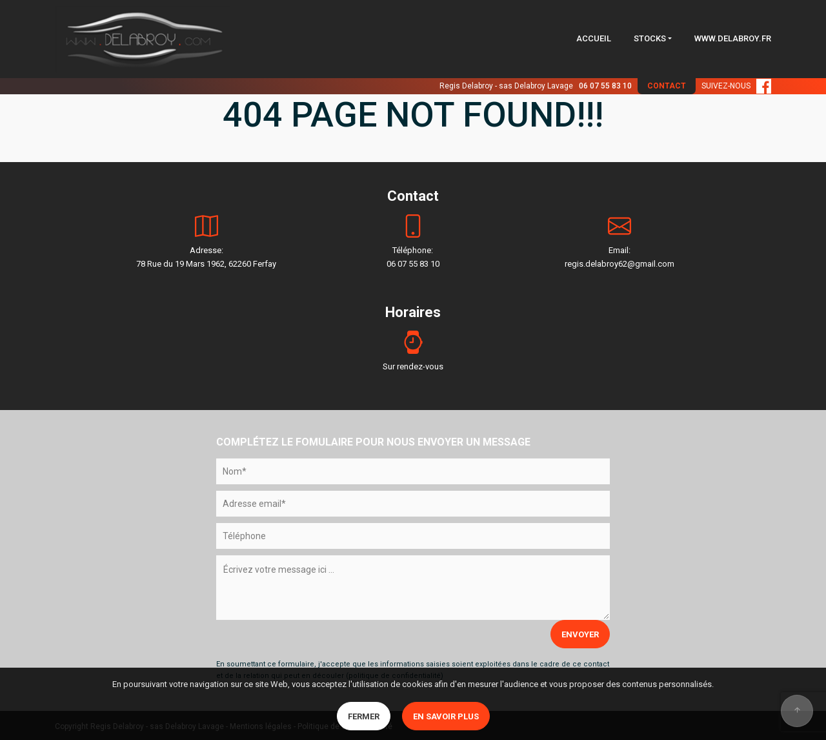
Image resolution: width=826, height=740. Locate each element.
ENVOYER (580, 634)
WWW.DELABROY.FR (732, 38)
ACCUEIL (593, 38)
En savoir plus (446, 716)
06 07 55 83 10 (605, 85)
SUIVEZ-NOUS (736, 85)
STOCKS (650, 38)
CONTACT (666, 85)
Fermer (363, 716)
